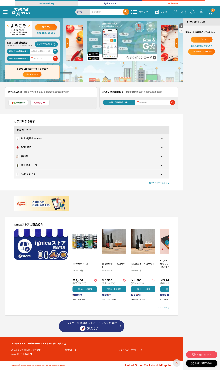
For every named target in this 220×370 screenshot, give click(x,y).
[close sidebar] (181, 30)
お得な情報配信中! (201, 363)
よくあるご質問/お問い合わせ (26, 350)
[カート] (210, 12)
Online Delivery (46, 3)
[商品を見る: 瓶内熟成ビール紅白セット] (114, 257)
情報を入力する (32, 74)
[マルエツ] (18, 103)
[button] (67, 43)
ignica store (110, 3)
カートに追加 (85, 289)
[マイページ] (201, 12)
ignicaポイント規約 (21, 354)
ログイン (46, 27)
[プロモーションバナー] (41, 244)
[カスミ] (40, 103)
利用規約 (70, 350)
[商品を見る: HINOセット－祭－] (84, 257)
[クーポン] (183, 12)
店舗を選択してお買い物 (201, 52)
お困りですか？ (201, 354)
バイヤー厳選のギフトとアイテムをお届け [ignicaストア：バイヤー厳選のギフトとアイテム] (91, 326)
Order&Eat (173, 3)
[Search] (106, 12)
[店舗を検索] (55, 51)
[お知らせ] (192, 12)
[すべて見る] (163, 307)
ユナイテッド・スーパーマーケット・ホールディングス (38, 343)
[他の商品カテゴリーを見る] (159, 183)
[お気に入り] (174, 12)
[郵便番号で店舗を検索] (55, 58)
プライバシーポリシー (130, 350)
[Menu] (5, 12)
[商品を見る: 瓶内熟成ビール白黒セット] (143, 257)
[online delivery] (21, 12)
